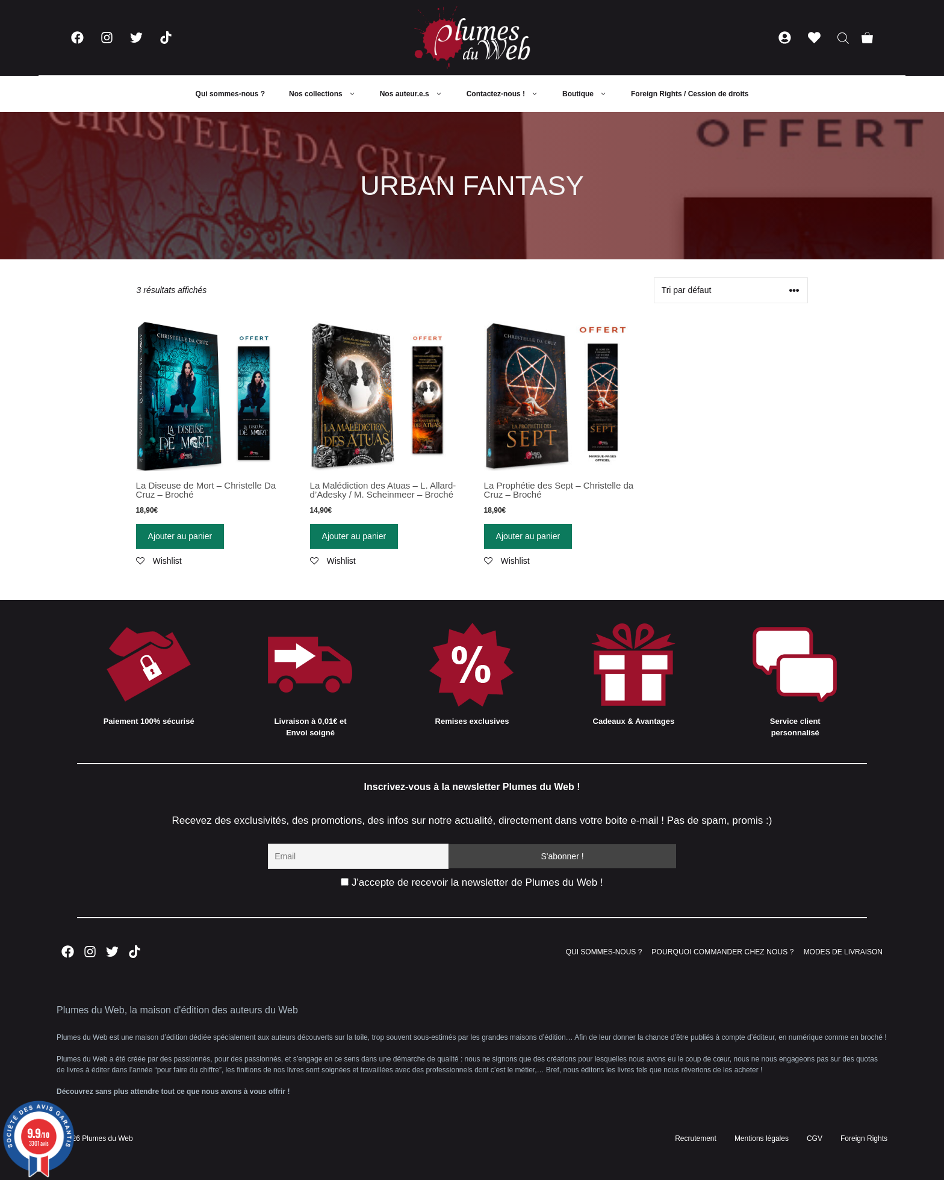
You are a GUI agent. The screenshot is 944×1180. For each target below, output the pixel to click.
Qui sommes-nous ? (230, 94)
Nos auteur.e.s (417, 94)
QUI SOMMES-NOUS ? (604, 952)
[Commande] (731, 290)
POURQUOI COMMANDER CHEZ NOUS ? (722, 952)
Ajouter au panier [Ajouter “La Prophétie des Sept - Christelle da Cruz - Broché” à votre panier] (528, 536)
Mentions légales (761, 1138)
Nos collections (328, 94)
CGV (814, 1138)
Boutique (590, 94)
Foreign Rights (863, 1138)
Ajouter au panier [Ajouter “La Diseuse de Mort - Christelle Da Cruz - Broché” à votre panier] (180, 536)
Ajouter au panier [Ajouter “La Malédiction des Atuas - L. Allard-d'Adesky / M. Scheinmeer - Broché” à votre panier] (354, 536)
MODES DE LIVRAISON (843, 952)
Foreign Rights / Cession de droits (689, 94)
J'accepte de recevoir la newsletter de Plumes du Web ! (472, 882)
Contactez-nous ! (508, 94)
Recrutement (695, 1138)
